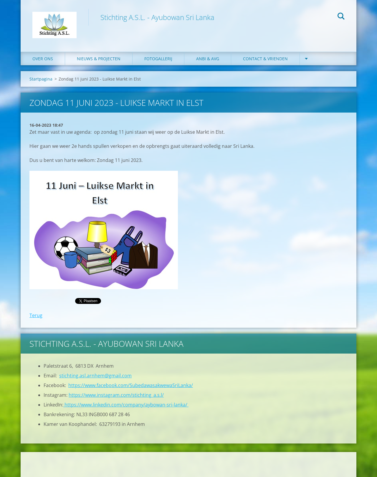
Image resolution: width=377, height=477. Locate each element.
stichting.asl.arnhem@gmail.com (95, 375)
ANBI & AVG (207, 58)
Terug (35, 315)
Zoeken (341, 17)
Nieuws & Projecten (98, 58)
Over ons (42, 58)
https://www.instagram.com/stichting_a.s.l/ (116, 395)
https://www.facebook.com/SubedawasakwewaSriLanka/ (130, 385)
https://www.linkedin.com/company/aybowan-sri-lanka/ (125, 404)
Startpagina (40, 79)
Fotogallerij (158, 58)
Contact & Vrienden (265, 58)
